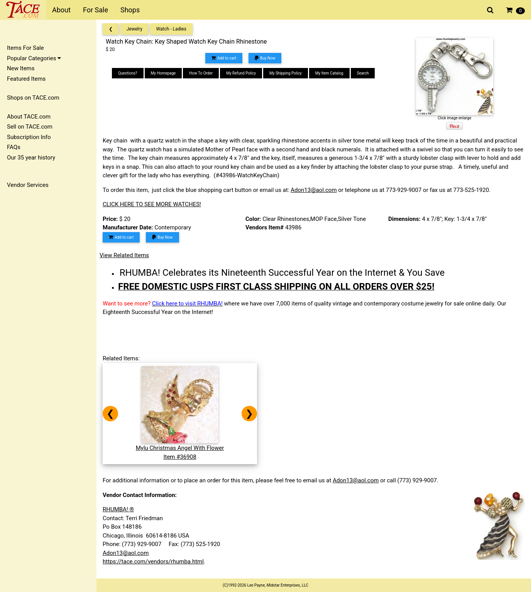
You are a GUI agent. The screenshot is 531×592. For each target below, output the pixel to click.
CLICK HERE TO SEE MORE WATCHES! (152, 204)
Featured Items (26, 78)
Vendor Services (28, 185)
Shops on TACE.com (33, 97)
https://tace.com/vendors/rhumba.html (153, 561)
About (61, 10)
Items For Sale (25, 47)
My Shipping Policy (285, 73)
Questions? (127, 73)
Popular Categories (34, 58)
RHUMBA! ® (118, 509)
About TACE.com (29, 116)
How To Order (201, 73)
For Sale (95, 10)
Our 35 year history (31, 157)
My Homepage (163, 73)
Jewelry (134, 29)
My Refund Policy (241, 73)
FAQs (13, 147)
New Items (20, 68)
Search (363, 73)
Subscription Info (29, 137)
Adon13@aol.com (314, 190)
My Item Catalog (329, 73)
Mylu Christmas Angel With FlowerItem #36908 (180, 448)
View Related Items (124, 255)
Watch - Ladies (171, 29)
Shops (130, 10)
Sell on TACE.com (29, 126)
